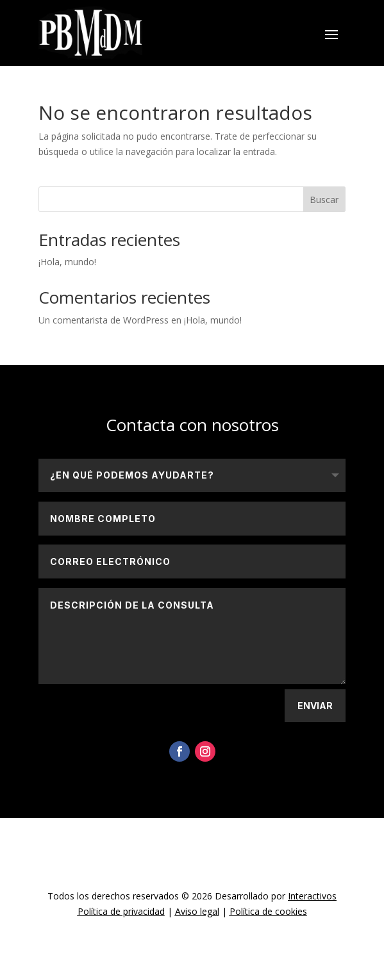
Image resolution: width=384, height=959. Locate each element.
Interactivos (312, 896)
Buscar (324, 199)
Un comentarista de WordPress (103, 320)
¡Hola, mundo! (67, 262)
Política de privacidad (121, 911)
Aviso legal (197, 911)
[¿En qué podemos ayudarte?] (192, 475)
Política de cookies (268, 911)
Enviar (315, 705)
